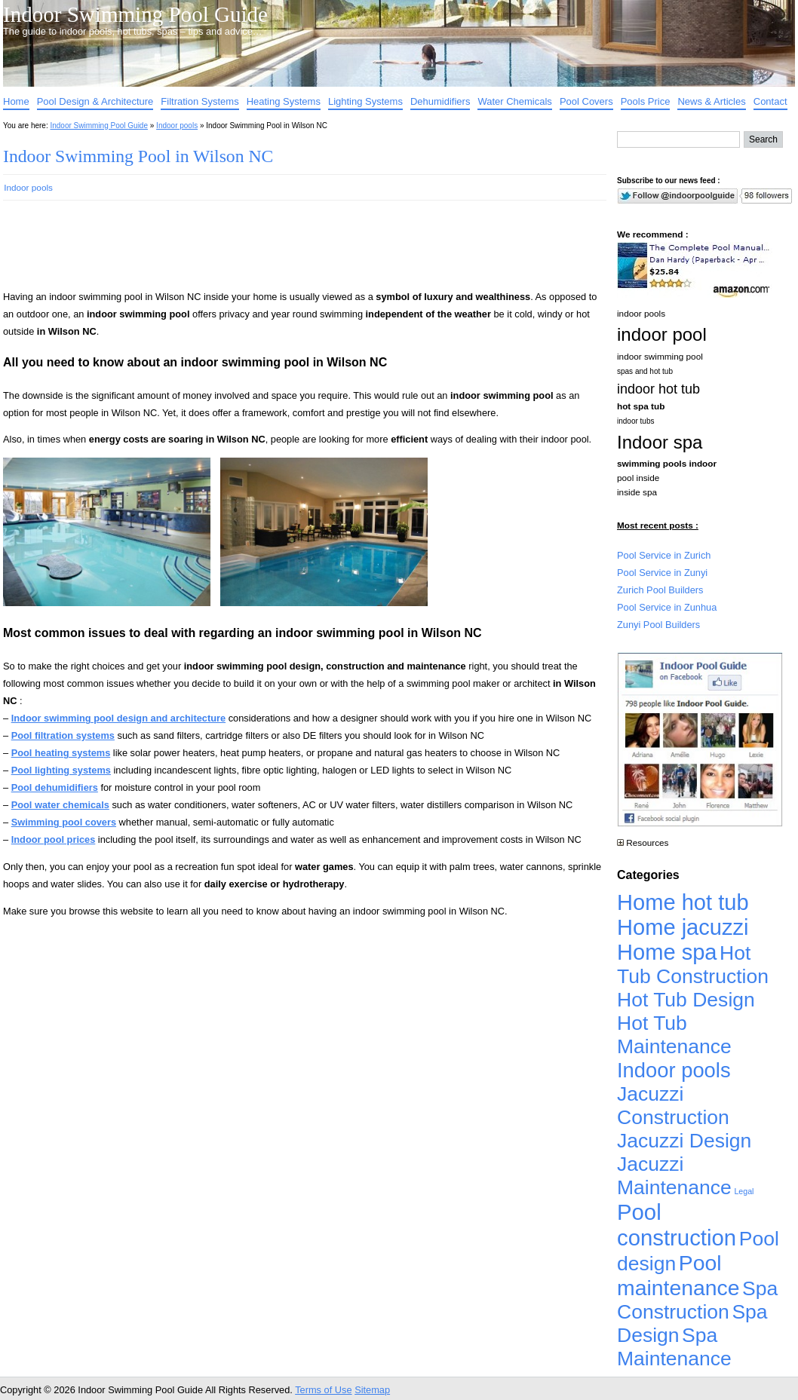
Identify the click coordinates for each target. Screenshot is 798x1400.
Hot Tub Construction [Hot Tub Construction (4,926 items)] (693, 965)
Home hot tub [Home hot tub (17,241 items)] (683, 902)
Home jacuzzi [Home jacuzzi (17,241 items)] (683, 927)
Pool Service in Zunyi (662, 572)
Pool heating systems (61, 752)
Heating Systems (284, 101)
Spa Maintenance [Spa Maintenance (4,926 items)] (674, 1347)
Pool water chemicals (60, 804)
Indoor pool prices (53, 839)
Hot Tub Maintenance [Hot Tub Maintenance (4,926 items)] (674, 1035)
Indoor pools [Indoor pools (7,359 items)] (674, 1070)
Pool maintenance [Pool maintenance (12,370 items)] (678, 1275)
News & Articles (711, 101)
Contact (770, 101)
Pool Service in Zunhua (667, 607)
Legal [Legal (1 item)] (743, 1191)
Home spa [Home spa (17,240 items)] (667, 952)
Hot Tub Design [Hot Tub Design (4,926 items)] (686, 999)
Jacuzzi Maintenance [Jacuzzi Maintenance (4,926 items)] (674, 1176)
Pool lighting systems (61, 770)
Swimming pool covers (63, 822)
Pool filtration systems (63, 735)
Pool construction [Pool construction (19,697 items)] (676, 1224)
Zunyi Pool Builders (658, 624)
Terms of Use (323, 1389)
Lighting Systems (365, 101)
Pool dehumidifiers (54, 787)
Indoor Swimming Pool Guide (135, 14)
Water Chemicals (514, 101)
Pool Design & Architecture (95, 101)
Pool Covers (586, 101)
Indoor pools (177, 125)
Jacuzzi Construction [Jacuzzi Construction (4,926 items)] (673, 1106)
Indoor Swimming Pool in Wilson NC (138, 156)
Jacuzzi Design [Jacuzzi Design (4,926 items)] (684, 1140)
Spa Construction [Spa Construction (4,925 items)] (697, 1300)
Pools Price (646, 101)
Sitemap (372, 1389)
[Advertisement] (280, 252)
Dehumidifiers (440, 101)
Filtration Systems (199, 101)
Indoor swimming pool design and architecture (118, 718)
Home (16, 101)
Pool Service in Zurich (664, 555)
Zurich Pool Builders (660, 590)
